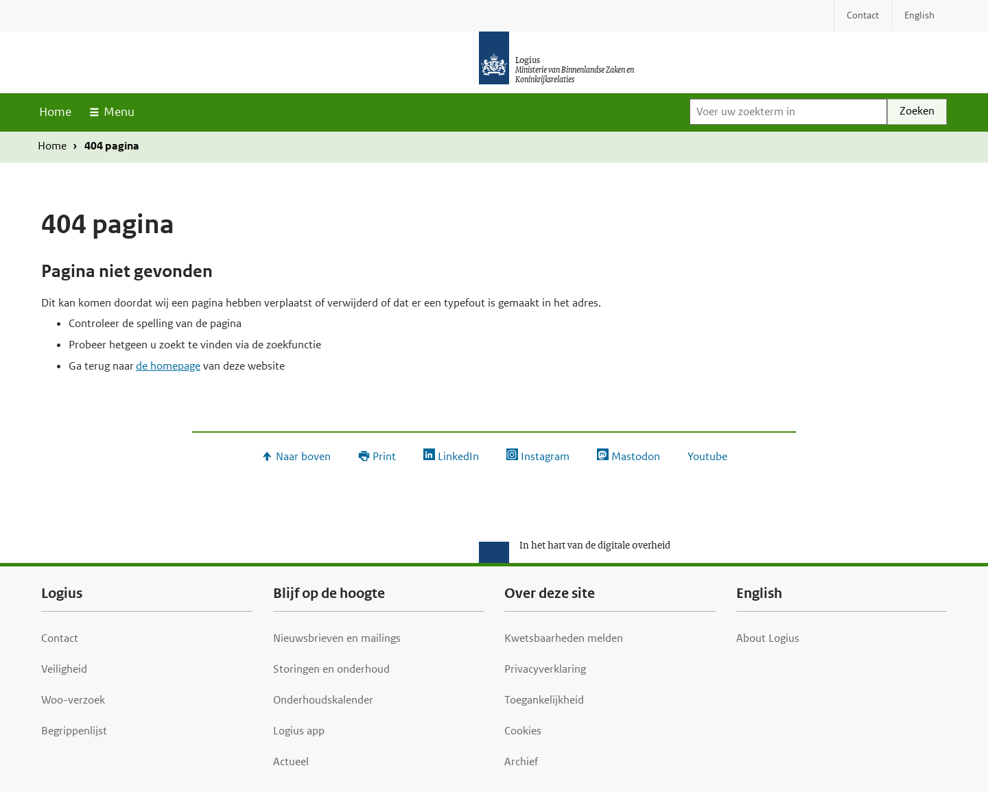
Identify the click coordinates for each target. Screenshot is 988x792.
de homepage (168, 366)
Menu (119, 111)
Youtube (707, 456)
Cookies (522, 730)
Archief (521, 761)
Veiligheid (64, 669)
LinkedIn (458, 456)
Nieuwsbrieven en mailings (337, 638)
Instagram (545, 456)
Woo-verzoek (73, 700)
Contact (59, 638)
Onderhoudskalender (323, 700)
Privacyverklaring (545, 669)
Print (384, 456)
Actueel (291, 761)
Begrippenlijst (74, 730)
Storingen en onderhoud (331, 669)
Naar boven (303, 456)
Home (55, 111)
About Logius (767, 638)
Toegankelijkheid (544, 700)
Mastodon (635, 456)
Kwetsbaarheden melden (563, 638)
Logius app (299, 730)
